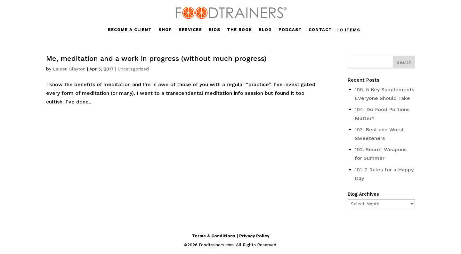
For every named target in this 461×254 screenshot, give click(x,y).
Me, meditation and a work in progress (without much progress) (156, 58)
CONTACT (320, 30)
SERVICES (190, 30)
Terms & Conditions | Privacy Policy (230, 236)
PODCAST (290, 30)
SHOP (165, 30)
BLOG (265, 30)
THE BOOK (239, 30)
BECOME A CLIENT (130, 30)
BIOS (214, 30)
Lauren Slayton (69, 68)
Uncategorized (133, 68)
